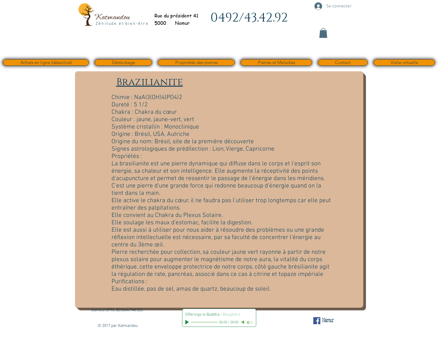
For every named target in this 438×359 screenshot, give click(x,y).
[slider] (250, 322)
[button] (323, 33)
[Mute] (244, 322)
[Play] (187, 322)
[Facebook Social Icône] (316, 320)
